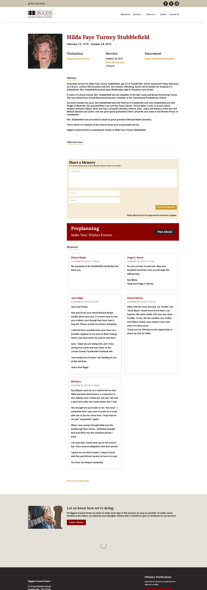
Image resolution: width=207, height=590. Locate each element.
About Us (150, 14)
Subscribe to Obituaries (158, 563)
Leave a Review (76, 522)
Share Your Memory (166, 207)
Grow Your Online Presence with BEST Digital (157, 587)
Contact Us (174, 14)
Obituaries (125, 14)
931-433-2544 (36, 3)
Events (163, 14)
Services (137, 14)
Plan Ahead (164, 231)
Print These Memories (78, 481)
